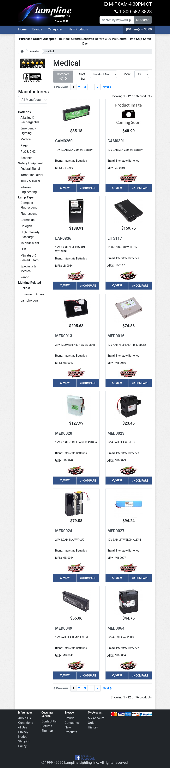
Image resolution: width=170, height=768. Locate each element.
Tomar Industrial (32, 175)
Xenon (25, 277)
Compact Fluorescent (29, 205)
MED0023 (115, 433)
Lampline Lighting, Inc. (81, 762)
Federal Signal (30, 169)
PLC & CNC (28, 151)
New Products (78, 29)
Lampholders (30, 300)
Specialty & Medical (28, 269)
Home (22, 29)
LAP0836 (63, 238)
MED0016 (115, 336)
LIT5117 (114, 238)
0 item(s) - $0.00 (139, 29)
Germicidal (28, 220)
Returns (46, 726)
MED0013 (63, 336)
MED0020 (63, 433)
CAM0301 (116, 141)
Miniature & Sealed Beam (30, 258)
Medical (26, 139)
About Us (24, 718)
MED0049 (63, 628)
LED (23, 249)
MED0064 (115, 628)
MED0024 (63, 530)
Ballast (25, 288)
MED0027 (115, 530)
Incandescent (30, 243)
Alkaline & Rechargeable (30, 120)
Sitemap (47, 731)
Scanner (26, 158)
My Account (96, 718)
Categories (55, 29)
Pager (25, 145)
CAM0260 (64, 141)
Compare (88, 188)
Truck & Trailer (30, 181)
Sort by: (82, 76)
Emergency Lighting (28, 131)
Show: (127, 74)
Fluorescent (29, 213)
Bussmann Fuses (32, 294)
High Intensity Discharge (30, 234)
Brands (37, 29)
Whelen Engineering (29, 189)
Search (142, 20)
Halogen (26, 226)
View (65, 188)
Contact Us (49, 721)
